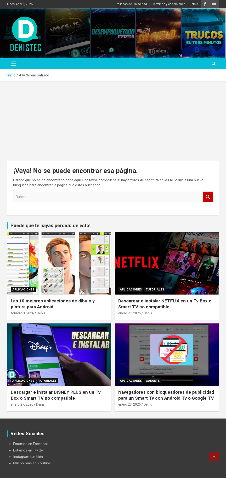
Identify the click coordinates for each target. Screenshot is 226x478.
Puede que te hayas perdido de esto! (50, 225)
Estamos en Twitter (28, 450)
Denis (41, 313)
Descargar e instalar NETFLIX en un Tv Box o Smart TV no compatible (164, 304)
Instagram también (28, 457)
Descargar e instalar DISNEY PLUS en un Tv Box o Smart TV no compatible (56, 395)
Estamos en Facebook (31, 444)
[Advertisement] (113, 117)
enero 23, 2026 (129, 404)
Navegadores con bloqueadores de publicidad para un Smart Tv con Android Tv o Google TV (166, 395)
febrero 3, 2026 (22, 313)
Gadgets (153, 380)
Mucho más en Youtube (32, 463)
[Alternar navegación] (13, 63)
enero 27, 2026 (129, 313)
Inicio (194, 4)
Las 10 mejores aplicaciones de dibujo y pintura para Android (53, 304)
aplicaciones (23, 289)
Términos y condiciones (169, 4)
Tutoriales (155, 289)
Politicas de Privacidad (131, 4)
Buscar (208, 197)
